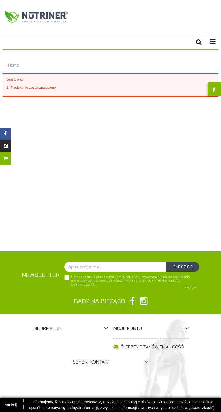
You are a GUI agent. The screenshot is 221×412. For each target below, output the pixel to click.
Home (13, 65)
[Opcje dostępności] (214, 89)
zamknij (10, 405)
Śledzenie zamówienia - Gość (148, 347)
